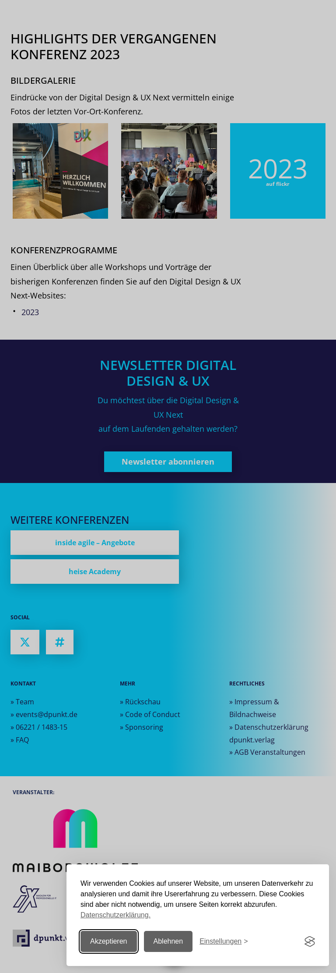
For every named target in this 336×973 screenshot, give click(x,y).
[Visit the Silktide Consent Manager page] (309, 941)
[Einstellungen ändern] (224, 941)
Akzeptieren (108, 941)
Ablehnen (168, 941)
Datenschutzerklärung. (115, 915)
